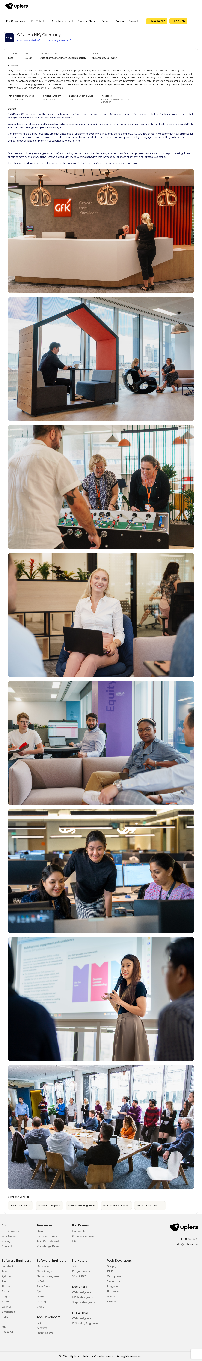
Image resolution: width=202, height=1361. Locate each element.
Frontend (113, 1291)
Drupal (111, 1301)
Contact (133, 20)
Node (5, 1301)
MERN (41, 1296)
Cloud (40, 1306)
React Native (45, 1332)
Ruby (5, 1316)
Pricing (119, 20)
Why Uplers (9, 1236)
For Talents (38, 20)
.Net (4, 1281)
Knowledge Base (48, 1246)
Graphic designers (83, 1302)
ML (4, 1326)
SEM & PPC (79, 1276)
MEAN (41, 1281)
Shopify (112, 1266)
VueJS (111, 1296)
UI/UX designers (82, 1297)
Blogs (105, 20)
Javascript (113, 1281)
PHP (110, 1271)
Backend (7, 1331)
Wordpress (114, 1276)
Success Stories (87, 20)
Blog (40, 1231)
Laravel (6, 1306)
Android (42, 1327)
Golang (41, 1301)
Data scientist (46, 1266)
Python (6, 1276)
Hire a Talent (157, 20)
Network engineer (48, 1276)
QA (39, 1291)
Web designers (81, 1292)
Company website (28, 40)
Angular (7, 1296)
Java (4, 1271)
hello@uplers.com (186, 1244)
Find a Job (178, 20)
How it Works (10, 1231)
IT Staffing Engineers (85, 1323)
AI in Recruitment (62, 20)
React (5, 1291)
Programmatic (81, 1271)
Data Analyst (45, 1271)
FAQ (74, 1241)
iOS (39, 1322)
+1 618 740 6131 (188, 1238)
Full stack (8, 1266)
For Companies (15, 20)
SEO (74, 1266)
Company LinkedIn (59, 40)
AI (3, 1321)
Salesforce (43, 1286)
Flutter (6, 1286)
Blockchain (9, 1311)
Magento (113, 1286)
